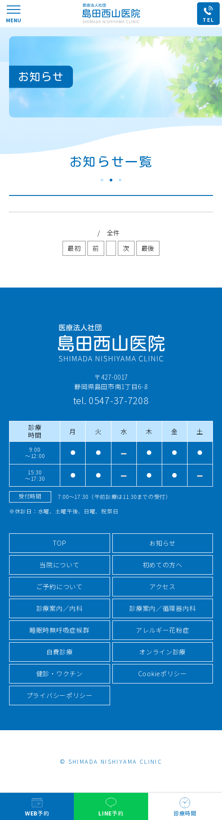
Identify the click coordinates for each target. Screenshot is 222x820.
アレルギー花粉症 (162, 630)
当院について (59, 564)
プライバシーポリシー (59, 695)
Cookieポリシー (162, 673)
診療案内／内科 (59, 608)
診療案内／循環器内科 (162, 608)
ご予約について (59, 586)
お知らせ (162, 542)
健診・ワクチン (59, 673)
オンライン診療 (162, 651)
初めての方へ (163, 564)
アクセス (163, 586)
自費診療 (59, 651)
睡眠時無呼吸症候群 (59, 630)
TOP (60, 542)
